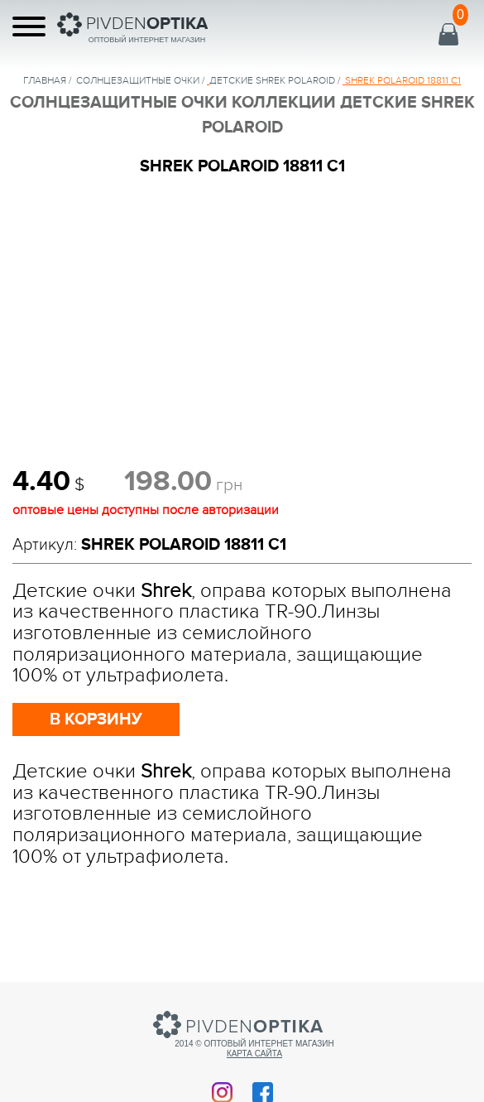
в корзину (96, 719)
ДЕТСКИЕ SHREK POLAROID (272, 80)
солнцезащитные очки (137, 80)
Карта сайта (254, 1053)
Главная (44, 80)
